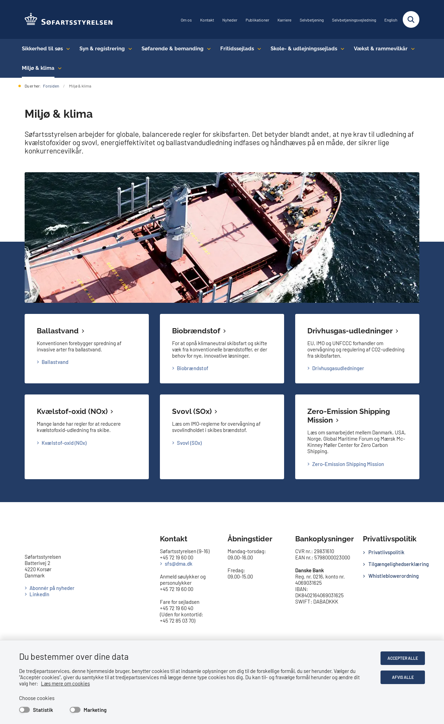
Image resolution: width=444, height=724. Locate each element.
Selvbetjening (312, 20)
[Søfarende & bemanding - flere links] (207, 48)
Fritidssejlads (237, 48)
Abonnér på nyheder (52, 588)
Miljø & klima (38, 68)
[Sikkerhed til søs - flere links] (66, 48)
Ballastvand (58, 330)
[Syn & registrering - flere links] (128, 48)
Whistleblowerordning (393, 576)
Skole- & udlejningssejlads (304, 48)
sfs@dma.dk (179, 563)
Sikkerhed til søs (42, 48)
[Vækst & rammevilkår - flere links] (411, 48)
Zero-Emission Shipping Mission (348, 464)
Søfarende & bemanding (173, 48)
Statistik (43, 710)
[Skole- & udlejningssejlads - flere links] (340, 48)
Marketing (95, 710)
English (390, 20)
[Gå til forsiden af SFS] (66, 19)
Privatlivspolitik (386, 552)
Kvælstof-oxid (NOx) (72, 411)
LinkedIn (39, 594)
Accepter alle (402, 658)
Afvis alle (403, 677)
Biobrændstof (196, 330)
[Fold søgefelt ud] (411, 19)
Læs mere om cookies (65, 683)
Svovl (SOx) (192, 411)
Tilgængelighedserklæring (393, 564)
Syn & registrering (102, 48)
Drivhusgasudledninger (338, 368)
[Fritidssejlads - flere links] (257, 48)
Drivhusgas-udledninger (350, 330)
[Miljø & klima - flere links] (58, 68)
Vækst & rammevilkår (381, 48)
